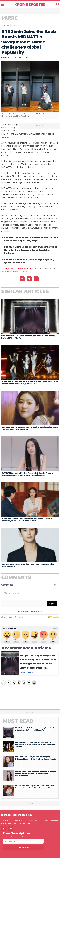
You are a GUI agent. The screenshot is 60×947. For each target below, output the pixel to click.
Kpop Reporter (24, 268)
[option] (30, 90)
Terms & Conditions (51, 818)
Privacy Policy (33, 818)
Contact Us (18, 818)
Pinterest (36, 278)
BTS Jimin (6, 26)
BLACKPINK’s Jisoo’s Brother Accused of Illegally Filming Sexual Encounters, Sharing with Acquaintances (35, 771)
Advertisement (30, 10)
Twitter (29, 278)
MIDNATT (17, 26)
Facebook (22, 278)
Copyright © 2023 (9, 268)
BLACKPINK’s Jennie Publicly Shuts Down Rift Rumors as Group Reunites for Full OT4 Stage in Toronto (35, 742)
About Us (4, 818)
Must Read (18, 719)
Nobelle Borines (21, 57)
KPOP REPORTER (30, 4)
